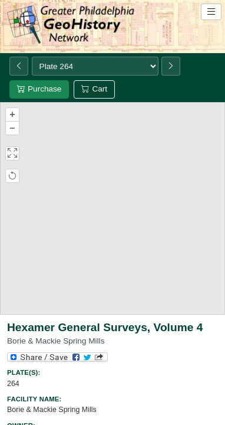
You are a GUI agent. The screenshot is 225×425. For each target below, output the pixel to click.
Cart (94, 88)
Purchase (39, 88)
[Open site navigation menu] (211, 12)
